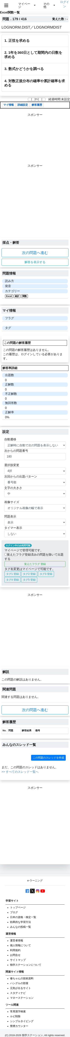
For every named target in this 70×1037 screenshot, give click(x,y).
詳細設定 (23, 104)
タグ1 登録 (12, 573)
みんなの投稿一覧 (20, 927)
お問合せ (15, 955)
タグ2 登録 (29, 573)
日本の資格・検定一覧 (23, 917)
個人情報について (20, 945)
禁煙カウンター (19, 1026)
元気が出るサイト (20, 988)
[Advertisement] (35, 203)
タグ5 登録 (29, 579)
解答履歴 (37, 104)
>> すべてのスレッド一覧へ (20, 771)
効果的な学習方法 (20, 922)
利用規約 (15, 950)
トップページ (18, 907)
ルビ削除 (15, 1016)
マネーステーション (22, 997)
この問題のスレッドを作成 (48, 757)
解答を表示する (35, 262)
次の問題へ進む (35, 253)
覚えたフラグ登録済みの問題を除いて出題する (33, 556)
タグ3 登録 (46, 573)
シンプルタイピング (22, 1021)
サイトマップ (18, 960)
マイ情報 (8, 104)
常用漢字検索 (18, 1011)
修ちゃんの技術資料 (22, 978)
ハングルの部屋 (19, 983)
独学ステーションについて (25, 964)
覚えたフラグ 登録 (35, 563)
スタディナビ (18, 993)
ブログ (14, 912)
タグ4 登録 (12, 579)
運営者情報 (16, 940)
